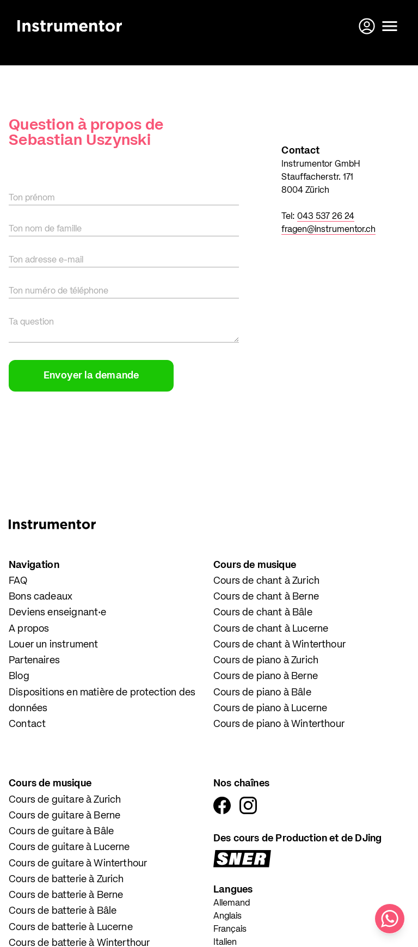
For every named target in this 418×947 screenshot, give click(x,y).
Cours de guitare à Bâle (61, 831)
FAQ (18, 581)
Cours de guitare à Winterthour (78, 864)
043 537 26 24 (325, 216)
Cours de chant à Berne (266, 597)
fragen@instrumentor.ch (328, 229)
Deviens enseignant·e (58, 613)
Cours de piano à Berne (265, 676)
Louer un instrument (53, 645)
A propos (29, 629)
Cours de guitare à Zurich (65, 800)
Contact (27, 724)
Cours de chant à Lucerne (270, 629)
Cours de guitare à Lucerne (69, 847)
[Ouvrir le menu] (390, 26)
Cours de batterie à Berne (66, 895)
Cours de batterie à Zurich (66, 879)
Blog (19, 676)
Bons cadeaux (40, 597)
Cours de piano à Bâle (262, 693)
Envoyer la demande (91, 376)
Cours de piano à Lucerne (270, 708)
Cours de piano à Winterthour (279, 724)
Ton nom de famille (45, 229)
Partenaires (34, 660)
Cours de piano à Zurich (265, 660)
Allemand (231, 903)
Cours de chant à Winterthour (279, 645)
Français (230, 929)
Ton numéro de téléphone (58, 291)
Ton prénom (32, 198)
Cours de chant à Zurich (266, 581)
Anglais (227, 916)
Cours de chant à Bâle (262, 613)
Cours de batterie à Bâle (62, 911)
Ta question (31, 322)
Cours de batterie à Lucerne (71, 927)
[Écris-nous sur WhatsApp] (389, 918)
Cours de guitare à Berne (64, 816)
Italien (225, 942)
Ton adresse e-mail (46, 260)
